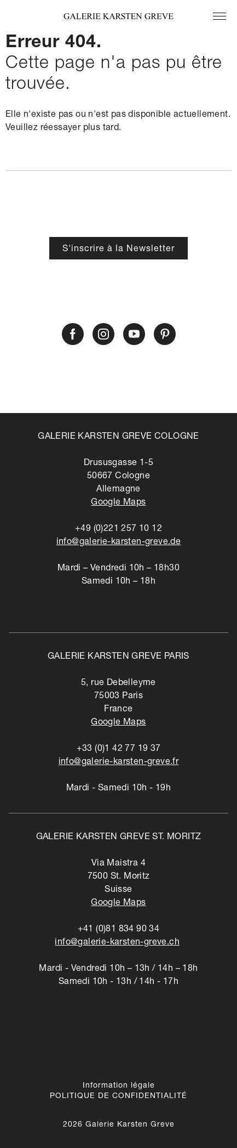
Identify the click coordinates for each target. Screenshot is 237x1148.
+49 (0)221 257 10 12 (118, 529)
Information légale (119, 1086)
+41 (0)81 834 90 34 (119, 929)
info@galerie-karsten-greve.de (118, 542)
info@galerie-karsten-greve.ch (117, 942)
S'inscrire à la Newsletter (118, 249)
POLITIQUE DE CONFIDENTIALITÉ (118, 1096)
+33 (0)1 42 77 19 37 (119, 749)
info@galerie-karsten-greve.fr (119, 762)
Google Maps (118, 503)
